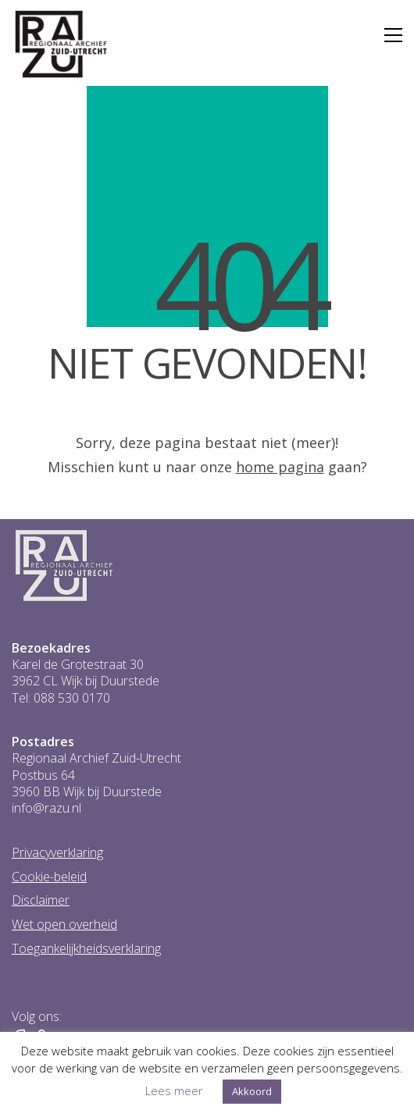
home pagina (280, 466)
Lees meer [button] (174, 1090)
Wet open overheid (64, 924)
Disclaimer (41, 900)
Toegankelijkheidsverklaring (86, 949)
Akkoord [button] (252, 1091)
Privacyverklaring (57, 853)
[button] (393, 35)
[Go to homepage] (61, 44)
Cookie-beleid (49, 877)
